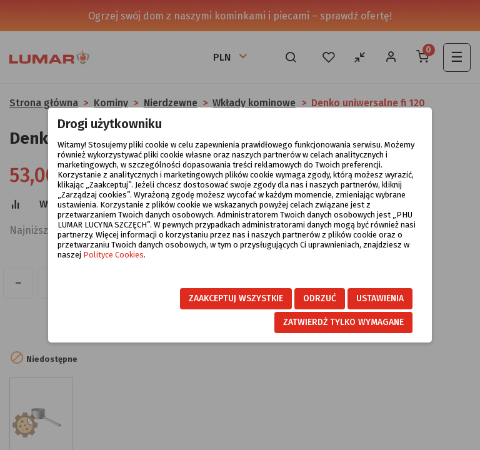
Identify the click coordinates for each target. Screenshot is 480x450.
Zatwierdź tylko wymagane (343, 322)
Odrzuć (319, 298)
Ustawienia (380, 298)
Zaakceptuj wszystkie (236, 298)
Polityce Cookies (113, 254)
